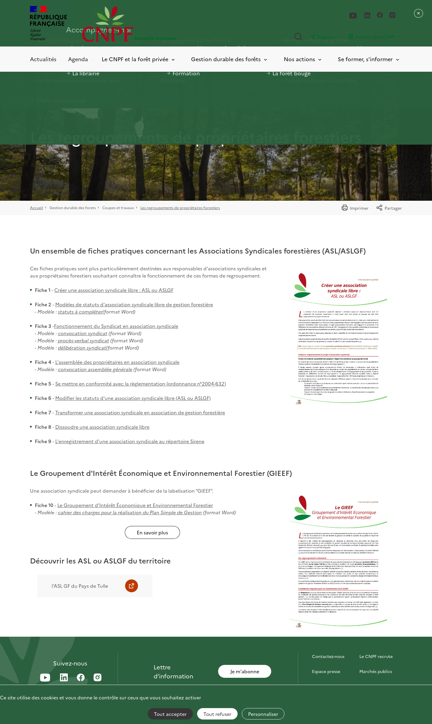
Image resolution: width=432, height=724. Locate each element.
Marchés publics (375, 671)
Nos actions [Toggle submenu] (303, 59)
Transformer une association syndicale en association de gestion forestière (140, 412)
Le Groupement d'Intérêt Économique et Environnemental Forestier (135, 505)
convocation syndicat (82, 333)
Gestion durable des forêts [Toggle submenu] (229, 59)
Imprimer (355, 208)
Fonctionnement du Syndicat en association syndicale (116, 326)
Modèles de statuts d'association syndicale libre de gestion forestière (134, 304)
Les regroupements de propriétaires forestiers (180, 207)
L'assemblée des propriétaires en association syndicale (117, 362)
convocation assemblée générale (95, 369)
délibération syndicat (82, 347)
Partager (389, 208)
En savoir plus (152, 532)
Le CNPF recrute (376, 656)
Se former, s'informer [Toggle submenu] (369, 59)
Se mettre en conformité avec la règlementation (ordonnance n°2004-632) (140, 383)
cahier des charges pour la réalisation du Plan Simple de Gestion (130, 512)
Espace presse (326, 671)
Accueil (36, 207)
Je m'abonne (244, 671)
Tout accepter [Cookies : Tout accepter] (170, 713)
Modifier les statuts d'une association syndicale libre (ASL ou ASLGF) (133, 398)
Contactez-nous (328, 656)
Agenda (78, 59)
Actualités (43, 59)
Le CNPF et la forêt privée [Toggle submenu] (139, 59)
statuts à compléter (80, 311)
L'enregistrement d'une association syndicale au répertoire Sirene (129, 441)
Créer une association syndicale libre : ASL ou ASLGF (113, 290)
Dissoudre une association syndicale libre (102, 426)
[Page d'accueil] (149, 24)
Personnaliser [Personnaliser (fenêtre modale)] (263, 713)
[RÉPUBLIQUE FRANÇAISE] (48, 24)
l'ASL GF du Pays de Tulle (80, 585)
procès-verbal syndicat (83, 340)
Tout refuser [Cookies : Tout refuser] (217, 713)
